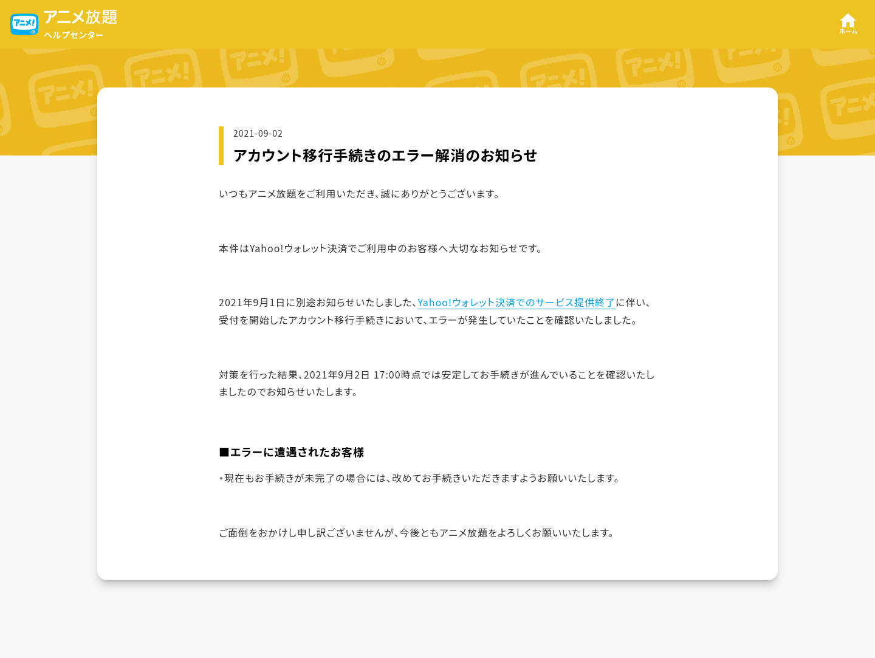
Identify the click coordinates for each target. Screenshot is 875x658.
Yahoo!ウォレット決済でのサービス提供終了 (516, 302)
